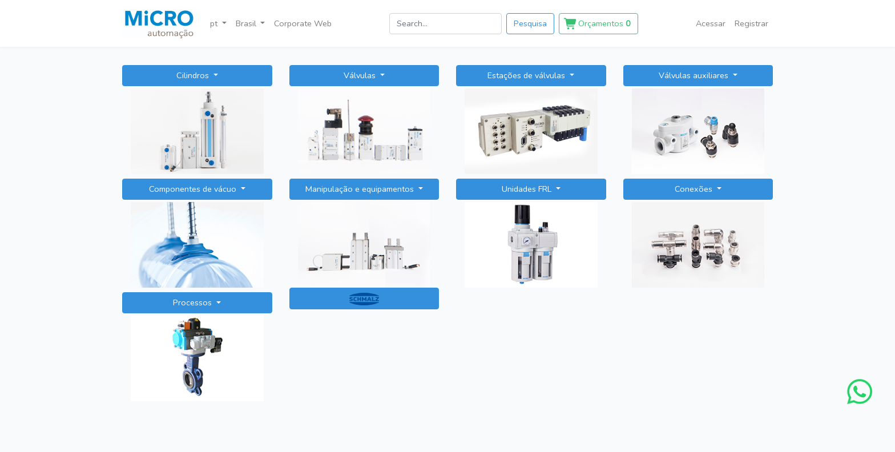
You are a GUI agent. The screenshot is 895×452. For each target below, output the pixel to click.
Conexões (695, 189)
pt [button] (215, 23)
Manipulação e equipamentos (360, 189)
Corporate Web (303, 23)
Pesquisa (530, 23)
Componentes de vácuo (194, 189)
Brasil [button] (247, 23)
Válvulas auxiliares (695, 75)
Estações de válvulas (527, 75)
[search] (445, 23)
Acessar (710, 23)
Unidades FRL (528, 189)
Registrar (751, 23)
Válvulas (361, 75)
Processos (193, 302)
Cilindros (193, 75)
